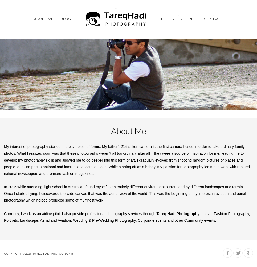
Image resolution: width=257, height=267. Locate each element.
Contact (213, 19)
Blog (66, 19)
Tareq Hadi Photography (52, 253)
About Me (43, 19)
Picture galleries (178, 19)
